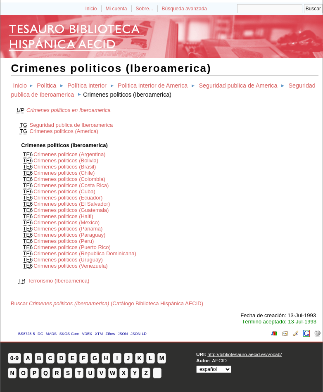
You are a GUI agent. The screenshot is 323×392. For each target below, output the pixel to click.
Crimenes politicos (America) (64, 131)
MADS (51, 334)
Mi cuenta (116, 9)
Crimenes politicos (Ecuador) (67, 198)
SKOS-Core (69, 334)
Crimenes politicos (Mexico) (66, 222)
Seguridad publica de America (238, 85)
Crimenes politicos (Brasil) (64, 167)
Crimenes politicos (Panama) (67, 229)
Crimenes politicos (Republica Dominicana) (84, 253)
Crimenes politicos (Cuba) (64, 191)
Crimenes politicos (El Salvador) (71, 204)
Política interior (87, 85)
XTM (99, 334)
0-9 (14, 358)
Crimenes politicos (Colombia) (69, 179)
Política (46, 85)
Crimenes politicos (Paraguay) (69, 235)
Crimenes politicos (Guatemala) (71, 210)
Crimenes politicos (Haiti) (63, 216)
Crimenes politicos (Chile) (64, 173)
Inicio (91, 9)
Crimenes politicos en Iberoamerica (68, 110)
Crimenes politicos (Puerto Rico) (71, 247)
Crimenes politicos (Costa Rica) (71, 185)
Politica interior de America (153, 85)
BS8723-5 (26, 334)
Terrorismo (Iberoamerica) (59, 281)
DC (40, 334)
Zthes (110, 334)
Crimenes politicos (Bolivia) (65, 160)
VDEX (87, 334)
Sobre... (144, 9)
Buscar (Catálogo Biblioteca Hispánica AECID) (107, 303)
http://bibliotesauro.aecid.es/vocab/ (244, 354)
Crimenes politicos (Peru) (63, 241)
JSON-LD (139, 334)
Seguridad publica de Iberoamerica (71, 125)
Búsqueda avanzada (184, 9)
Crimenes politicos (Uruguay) (68, 260)
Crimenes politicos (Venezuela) (70, 266)
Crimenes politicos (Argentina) (69, 154)
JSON (123, 334)
